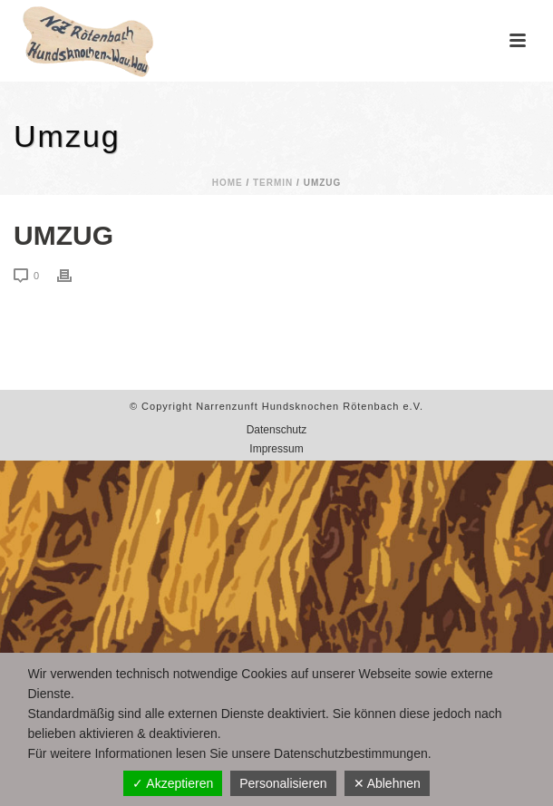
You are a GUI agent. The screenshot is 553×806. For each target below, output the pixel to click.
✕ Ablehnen (387, 783)
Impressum (276, 448)
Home (227, 183)
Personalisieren (283, 783)
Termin (273, 183)
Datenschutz (277, 429)
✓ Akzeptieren (172, 783)
